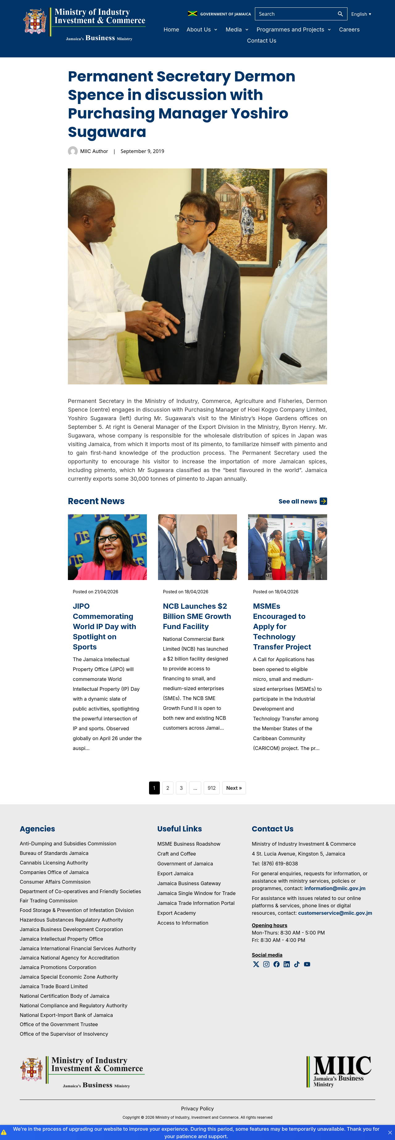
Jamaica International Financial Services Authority (78, 948)
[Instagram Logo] (266, 964)
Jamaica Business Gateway (189, 883)
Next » (234, 788)
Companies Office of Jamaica (54, 872)
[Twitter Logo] (256, 964)
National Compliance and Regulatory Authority (73, 1005)
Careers (349, 29)
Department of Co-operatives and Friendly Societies (80, 891)
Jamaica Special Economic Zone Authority (69, 977)
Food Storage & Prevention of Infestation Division (77, 910)
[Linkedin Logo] (287, 964)
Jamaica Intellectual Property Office (61, 939)
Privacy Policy (197, 1108)
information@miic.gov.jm (335, 888)
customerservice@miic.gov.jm (335, 913)
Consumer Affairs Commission (55, 882)
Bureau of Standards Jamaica (54, 853)
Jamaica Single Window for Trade (196, 893)
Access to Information (182, 923)
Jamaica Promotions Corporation (58, 967)
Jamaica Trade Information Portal (196, 903)
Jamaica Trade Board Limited (54, 986)
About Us (202, 29)
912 (212, 788)
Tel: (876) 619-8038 (275, 863)
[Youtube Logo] (307, 964)
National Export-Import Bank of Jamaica (66, 1015)
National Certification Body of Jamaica (64, 996)
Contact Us (261, 40)
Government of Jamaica (185, 863)
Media (237, 29)
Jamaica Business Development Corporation (71, 929)
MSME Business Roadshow (189, 844)
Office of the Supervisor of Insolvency (64, 1034)
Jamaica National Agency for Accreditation (69, 958)
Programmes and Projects (294, 29)
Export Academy (176, 913)
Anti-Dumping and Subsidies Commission (68, 843)
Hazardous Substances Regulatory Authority (71, 920)
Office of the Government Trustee (59, 1024)
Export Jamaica (175, 873)
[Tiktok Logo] (297, 964)
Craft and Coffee (176, 854)
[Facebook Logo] (276, 964)
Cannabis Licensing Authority (54, 863)
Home (171, 29)
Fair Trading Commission (48, 900)
